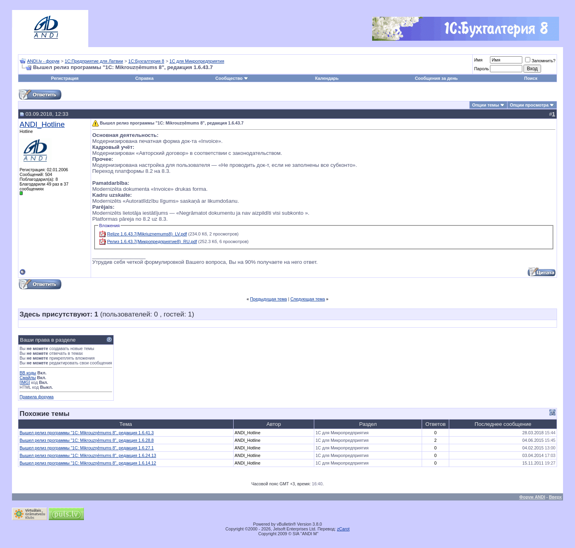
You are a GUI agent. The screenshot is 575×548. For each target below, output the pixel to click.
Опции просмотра (529, 105)
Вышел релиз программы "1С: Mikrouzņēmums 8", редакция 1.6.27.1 (87, 447)
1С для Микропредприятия (196, 61)
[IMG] (25, 382)
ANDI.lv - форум (43, 61)
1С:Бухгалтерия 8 (146, 61)
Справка (144, 78)
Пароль (481, 68)
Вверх (555, 497)
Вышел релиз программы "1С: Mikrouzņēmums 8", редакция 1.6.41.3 (87, 432)
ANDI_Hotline (42, 124)
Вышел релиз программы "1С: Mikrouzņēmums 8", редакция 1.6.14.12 (88, 463)
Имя (478, 59)
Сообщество (231, 78)
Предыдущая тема (268, 299)
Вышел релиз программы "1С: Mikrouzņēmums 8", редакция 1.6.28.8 (87, 440)
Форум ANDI (532, 497)
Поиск (530, 78)
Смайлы (28, 377)
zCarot (343, 528)
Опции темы (485, 105)
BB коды (28, 372)
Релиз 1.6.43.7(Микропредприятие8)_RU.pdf (152, 241)
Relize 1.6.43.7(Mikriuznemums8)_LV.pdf (147, 233)
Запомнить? (540, 60)
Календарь (327, 78)
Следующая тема (307, 299)
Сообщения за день (436, 78)
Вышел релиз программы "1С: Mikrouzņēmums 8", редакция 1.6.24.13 (88, 455)
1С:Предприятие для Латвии (94, 61)
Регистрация (65, 78)
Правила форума (37, 396)
